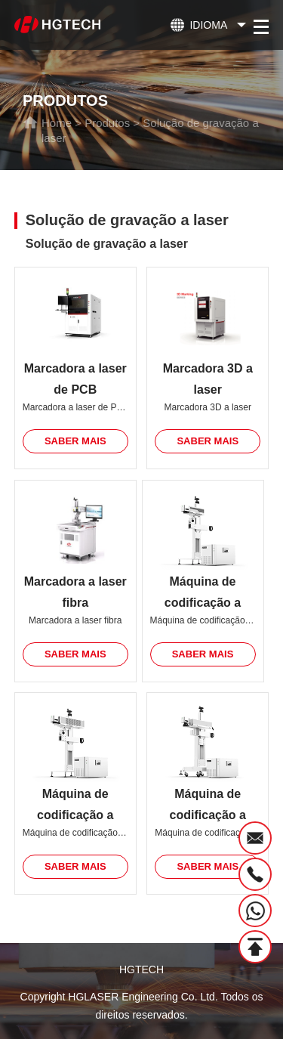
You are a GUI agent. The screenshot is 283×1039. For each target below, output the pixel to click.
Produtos (107, 122)
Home (57, 122)
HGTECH (141, 969)
